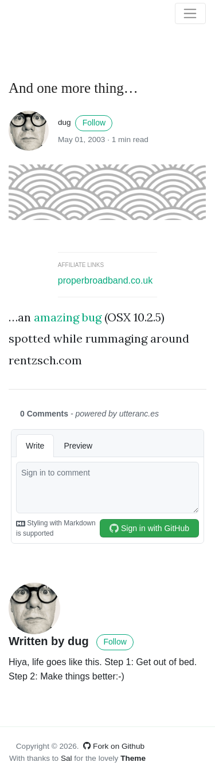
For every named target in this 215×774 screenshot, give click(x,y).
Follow (94, 122)
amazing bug (67, 317)
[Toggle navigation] (190, 14)
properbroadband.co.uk (105, 280)
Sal (66, 758)
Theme (133, 758)
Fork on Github (113, 746)
